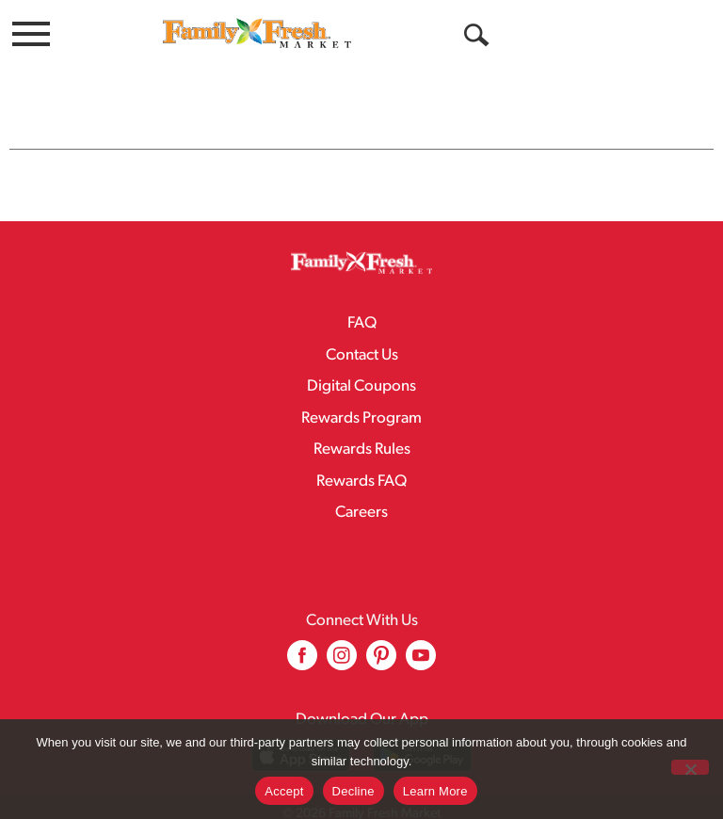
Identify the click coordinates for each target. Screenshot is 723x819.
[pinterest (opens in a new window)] (381, 625)
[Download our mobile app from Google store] (422, 718)
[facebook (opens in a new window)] (302, 625)
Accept (284, 791)
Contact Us (362, 318)
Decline (353, 791)
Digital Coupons (361, 349)
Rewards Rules (361, 412)
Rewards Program (361, 381)
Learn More (435, 791)
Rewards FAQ (361, 444)
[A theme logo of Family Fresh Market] (257, 32)
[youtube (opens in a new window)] (421, 625)
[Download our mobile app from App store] (300, 718)
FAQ (362, 286)
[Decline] (690, 767)
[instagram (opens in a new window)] (342, 625)
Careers (361, 475)
